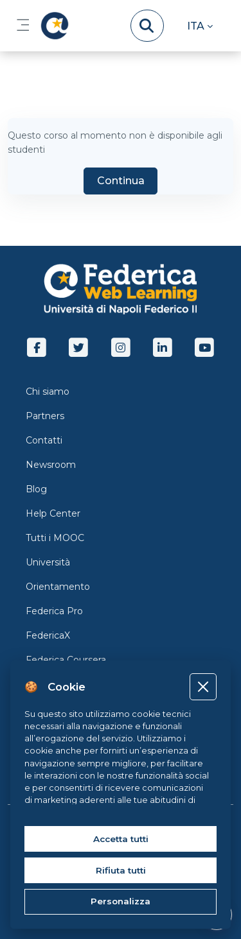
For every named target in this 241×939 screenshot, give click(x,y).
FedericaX (48, 635)
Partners (45, 416)
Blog (36, 489)
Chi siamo (47, 391)
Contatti (44, 440)
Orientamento (58, 586)
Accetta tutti (120, 839)
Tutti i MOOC (55, 538)
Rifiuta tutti (121, 870)
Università (48, 562)
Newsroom (51, 464)
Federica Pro (54, 611)
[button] (200, 25)
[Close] (203, 686)
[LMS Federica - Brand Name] (52, 25)
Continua (121, 181)
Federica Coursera (66, 660)
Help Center (53, 513)
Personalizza (120, 901)
